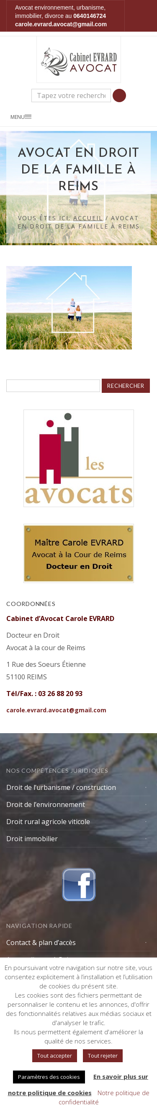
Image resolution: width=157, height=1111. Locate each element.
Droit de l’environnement (45, 804)
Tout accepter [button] (54, 1055)
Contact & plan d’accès (41, 942)
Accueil (88, 218)
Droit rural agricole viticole (48, 821)
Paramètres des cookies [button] (49, 1077)
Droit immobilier (32, 838)
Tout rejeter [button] (103, 1055)
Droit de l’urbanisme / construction (61, 787)
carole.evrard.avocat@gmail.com (61, 24)
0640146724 (89, 16)
